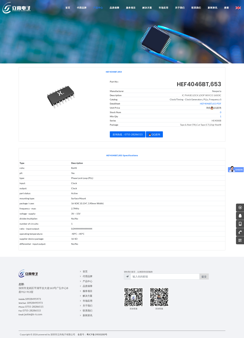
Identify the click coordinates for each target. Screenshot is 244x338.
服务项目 (87, 290)
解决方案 (87, 295)
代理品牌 (87, 276)
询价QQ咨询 (213, 107)
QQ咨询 (154, 134)
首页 (85, 271)
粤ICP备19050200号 (97, 334)
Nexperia (216, 91)
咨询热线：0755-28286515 (128, 134)
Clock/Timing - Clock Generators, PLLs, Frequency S (195, 99)
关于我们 (87, 305)
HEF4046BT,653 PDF (210, 103)
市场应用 (87, 300)
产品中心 (87, 281)
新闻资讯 (87, 315)
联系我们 (87, 310)
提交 (204, 276)
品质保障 (87, 285)
